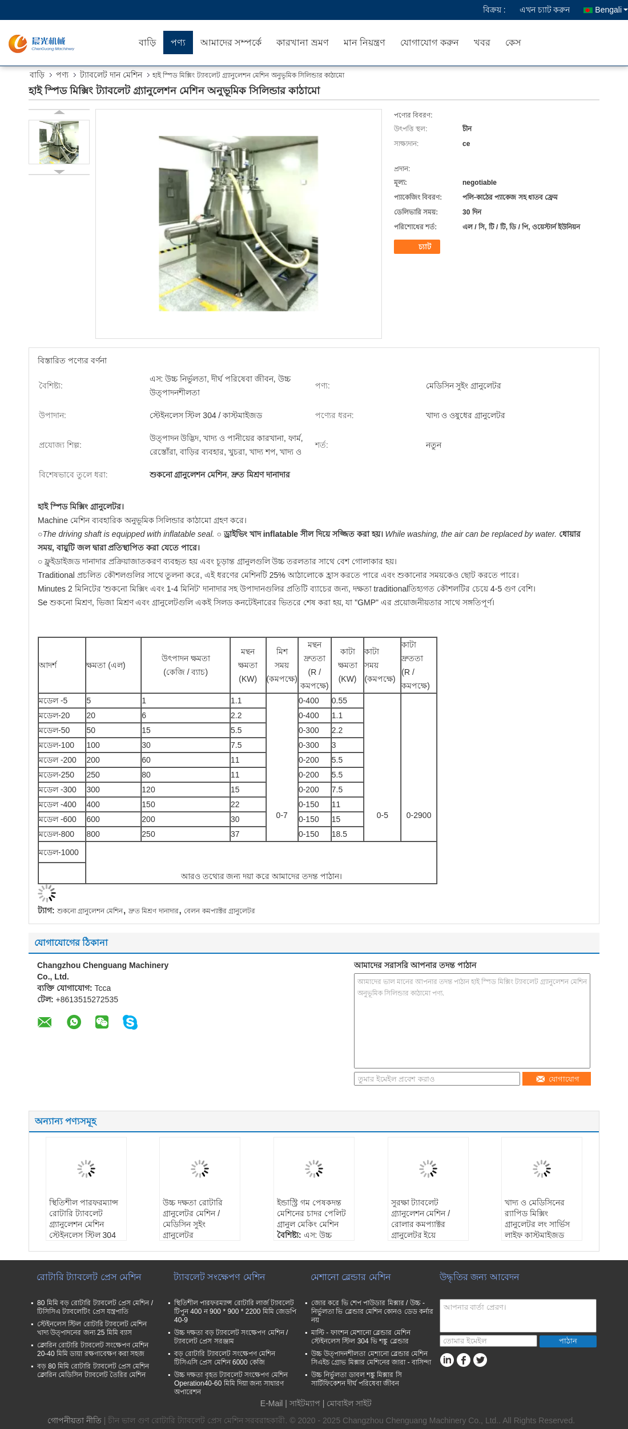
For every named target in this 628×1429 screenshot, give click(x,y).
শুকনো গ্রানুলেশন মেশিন (90, 911)
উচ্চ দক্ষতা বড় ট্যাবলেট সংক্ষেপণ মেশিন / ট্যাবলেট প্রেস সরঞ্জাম (231, 1337)
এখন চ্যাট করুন (545, 9)
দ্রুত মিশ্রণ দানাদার (153, 911)
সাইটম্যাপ (304, 1403)
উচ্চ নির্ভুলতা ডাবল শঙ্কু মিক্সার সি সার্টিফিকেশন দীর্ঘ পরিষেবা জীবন (356, 1379)
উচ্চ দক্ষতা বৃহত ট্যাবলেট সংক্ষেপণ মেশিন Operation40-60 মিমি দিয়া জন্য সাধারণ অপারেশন (231, 1383)
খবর (482, 42)
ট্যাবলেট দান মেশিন (111, 74)
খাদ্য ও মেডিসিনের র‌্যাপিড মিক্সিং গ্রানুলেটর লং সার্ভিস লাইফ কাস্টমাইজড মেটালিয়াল (537, 1224)
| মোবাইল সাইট (347, 1403)
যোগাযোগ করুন (429, 42)
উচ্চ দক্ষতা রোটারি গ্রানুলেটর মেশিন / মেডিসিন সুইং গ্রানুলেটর (193, 1219)
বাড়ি (147, 42)
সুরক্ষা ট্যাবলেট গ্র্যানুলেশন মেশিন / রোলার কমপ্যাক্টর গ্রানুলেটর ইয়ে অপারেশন (420, 1224)
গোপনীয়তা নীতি (74, 1420)
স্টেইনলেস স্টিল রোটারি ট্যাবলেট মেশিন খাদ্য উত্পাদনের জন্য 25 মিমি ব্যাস (92, 1328)
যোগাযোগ (557, 1079)
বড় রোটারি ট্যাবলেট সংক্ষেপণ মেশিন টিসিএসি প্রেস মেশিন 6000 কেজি (224, 1358)
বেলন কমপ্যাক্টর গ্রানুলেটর (219, 911)
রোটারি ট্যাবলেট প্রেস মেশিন (89, 1277)
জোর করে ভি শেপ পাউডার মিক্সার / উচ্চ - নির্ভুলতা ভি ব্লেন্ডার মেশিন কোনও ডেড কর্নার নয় (372, 1311)
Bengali (611, 9)
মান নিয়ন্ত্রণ (364, 42)
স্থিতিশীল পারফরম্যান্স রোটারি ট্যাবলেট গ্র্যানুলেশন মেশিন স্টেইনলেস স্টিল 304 (83, 1219)
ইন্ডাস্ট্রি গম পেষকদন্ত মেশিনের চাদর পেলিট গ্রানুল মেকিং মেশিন (311, 1213)
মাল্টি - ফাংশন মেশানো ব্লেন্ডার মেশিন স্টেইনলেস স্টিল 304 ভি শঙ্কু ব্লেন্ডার (360, 1337)
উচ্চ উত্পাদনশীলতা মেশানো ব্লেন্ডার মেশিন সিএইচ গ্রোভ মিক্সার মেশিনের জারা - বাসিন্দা (371, 1358)
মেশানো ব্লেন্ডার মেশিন (351, 1277)
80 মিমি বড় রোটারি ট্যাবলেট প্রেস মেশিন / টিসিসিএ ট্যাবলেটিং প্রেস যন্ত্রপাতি (95, 1307)
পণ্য (178, 42)
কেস (513, 42)
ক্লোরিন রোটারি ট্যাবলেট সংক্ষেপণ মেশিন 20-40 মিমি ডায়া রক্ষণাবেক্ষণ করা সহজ (92, 1349)
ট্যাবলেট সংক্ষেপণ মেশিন (219, 1277)
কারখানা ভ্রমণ (302, 42)
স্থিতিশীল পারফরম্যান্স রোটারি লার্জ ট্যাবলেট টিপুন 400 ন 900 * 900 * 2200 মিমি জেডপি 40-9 (235, 1311)
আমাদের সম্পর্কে (230, 42)
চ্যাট (418, 247)
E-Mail (271, 1403)
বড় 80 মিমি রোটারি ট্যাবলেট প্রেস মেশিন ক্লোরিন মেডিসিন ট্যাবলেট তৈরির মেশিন (93, 1370)
